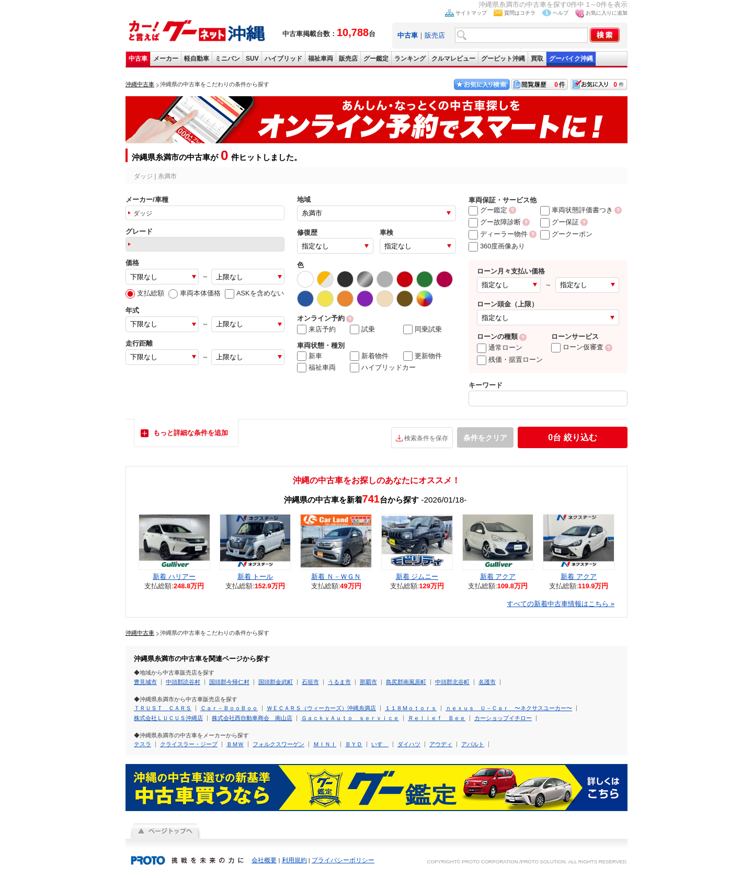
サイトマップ (471, 13)
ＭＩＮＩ (324, 744)
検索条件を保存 (426, 438)
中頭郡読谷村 (183, 682)
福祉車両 (320, 58)
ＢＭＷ (235, 744)
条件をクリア (485, 438)
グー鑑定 (376, 58)
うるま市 (339, 682)
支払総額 (145, 293)
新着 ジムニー (417, 576)
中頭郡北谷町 (452, 682)
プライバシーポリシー (343, 860)
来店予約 (316, 329)
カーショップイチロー (503, 718)
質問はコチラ (519, 13)
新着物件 (369, 356)
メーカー (165, 58)
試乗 (362, 329)
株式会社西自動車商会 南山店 (252, 718)
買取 (537, 58)
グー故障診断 (495, 222)
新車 (309, 356)
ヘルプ (560, 13)
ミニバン (227, 58)
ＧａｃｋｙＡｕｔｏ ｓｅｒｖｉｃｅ (350, 718)
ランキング (410, 58)
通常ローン (499, 347)
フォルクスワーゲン (278, 744)
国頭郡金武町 (275, 682)
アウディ (440, 744)
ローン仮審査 (577, 347)
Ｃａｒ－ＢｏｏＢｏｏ (229, 708)
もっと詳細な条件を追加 (190, 433)
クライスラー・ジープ (189, 744)
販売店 (435, 35)
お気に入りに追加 (607, 13)
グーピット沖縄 (503, 58)
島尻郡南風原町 (406, 682)
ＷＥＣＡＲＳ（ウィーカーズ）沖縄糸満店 (321, 708)
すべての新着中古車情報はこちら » (560, 604)
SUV (252, 58)
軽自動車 (196, 58)
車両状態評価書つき (576, 210)
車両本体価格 (194, 293)
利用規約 (294, 860)
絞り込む (572, 437)
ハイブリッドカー (383, 367)
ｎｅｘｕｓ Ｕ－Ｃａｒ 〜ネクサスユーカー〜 (509, 708)
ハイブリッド (283, 58)
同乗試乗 (422, 329)
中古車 (138, 58)
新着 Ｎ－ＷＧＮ (336, 576)
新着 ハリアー (174, 576)
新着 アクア (498, 576)
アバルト (472, 744)
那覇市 (368, 682)
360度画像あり (497, 246)
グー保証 (559, 222)
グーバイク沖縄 (571, 58)
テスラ (142, 744)
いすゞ (380, 744)
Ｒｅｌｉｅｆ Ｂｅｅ (436, 718)
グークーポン (566, 234)
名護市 (487, 682)
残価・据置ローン (510, 359)
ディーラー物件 (498, 234)
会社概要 (264, 860)
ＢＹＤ (353, 744)
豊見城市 (145, 682)
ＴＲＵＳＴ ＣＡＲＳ (162, 708)
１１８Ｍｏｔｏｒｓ (411, 708)
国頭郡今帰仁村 (229, 682)
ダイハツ (408, 744)
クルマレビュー (453, 58)
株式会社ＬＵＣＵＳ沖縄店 (168, 718)
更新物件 (422, 356)
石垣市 (310, 682)
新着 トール (255, 576)
